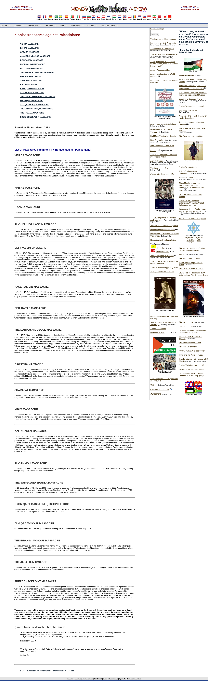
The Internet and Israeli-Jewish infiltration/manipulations (192, 249)
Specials (90, 26)
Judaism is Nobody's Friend (190, 99)
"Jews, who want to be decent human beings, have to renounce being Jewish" (164, 64)
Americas (190, 239)
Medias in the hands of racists (191, 369)
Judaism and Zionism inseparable (164, 226)
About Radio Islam (108, 26)
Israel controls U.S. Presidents (163, 43)
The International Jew (159, 168)
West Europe (189, 237)
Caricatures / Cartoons (159, 389)
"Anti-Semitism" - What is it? (162, 146)
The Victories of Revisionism (162, 49)
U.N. (190, 242)
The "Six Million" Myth (188, 347)
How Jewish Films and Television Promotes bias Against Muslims (193, 94)
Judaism (17, 26)
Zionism (4, 26)
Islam (62, 26)
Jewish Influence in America (161, 256)
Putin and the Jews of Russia (191, 355)
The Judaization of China (189, 258)
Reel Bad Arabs (156, 140)
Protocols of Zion (157, 333)
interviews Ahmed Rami (163, 174)
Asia (198, 239)
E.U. (199, 242)
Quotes (153, 385)
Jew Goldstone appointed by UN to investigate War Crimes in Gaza (193, 274)
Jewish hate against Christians (163, 124)
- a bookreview (192, 351)
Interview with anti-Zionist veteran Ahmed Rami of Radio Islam (193, 210)
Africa (199, 240)
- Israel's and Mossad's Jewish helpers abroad (192, 331)
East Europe (199, 237)
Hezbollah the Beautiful (188, 177)
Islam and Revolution (188, 110)
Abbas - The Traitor (158, 329)
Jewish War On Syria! (188, 167)
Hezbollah (161, 248)
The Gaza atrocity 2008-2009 (191, 136)
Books (181, 254)
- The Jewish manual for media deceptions (193, 117)
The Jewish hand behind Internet (164, 54)
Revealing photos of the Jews (162, 230)
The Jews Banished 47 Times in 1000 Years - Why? (163, 156)
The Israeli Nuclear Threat (190, 343)
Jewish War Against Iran (160, 70)
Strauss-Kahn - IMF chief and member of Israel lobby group (191, 374)
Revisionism (76, 26)
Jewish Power (33, 26)
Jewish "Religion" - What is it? (191, 365)
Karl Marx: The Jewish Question (163, 136)
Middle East (190, 240)
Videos (153, 151)
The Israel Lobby (186, 322)
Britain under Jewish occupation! (192, 218)
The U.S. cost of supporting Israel (164, 267)
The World (49, 26)
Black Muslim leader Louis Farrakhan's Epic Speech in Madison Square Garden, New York (191, 187)
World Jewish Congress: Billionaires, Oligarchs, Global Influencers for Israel (191, 203)
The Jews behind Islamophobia (163, 39)
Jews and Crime (186, 326)
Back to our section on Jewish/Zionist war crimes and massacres (47, 671)
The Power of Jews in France (191, 269)
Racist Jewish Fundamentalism (163, 240)
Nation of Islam (162, 251)
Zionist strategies (157, 161)
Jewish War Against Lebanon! (191, 106)
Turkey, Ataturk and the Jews (162, 271)
